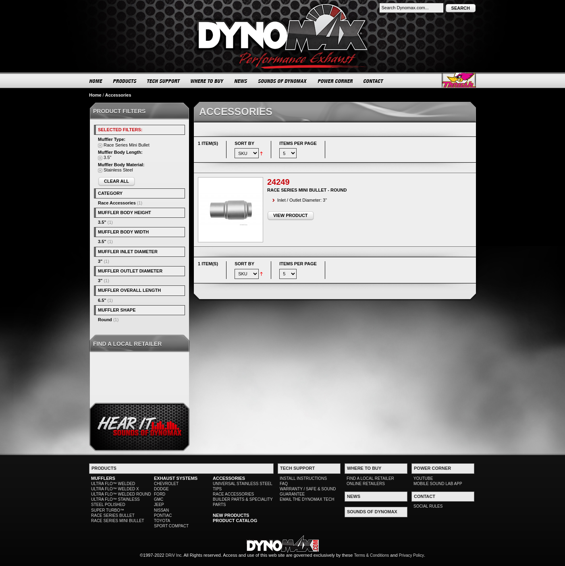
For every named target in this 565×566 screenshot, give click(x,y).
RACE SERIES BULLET (113, 515)
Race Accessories (117, 202)
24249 (278, 182)
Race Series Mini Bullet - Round (307, 190)
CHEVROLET (166, 483)
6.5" (102, 300)
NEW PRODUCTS (231, 515)
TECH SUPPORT (164, 81)
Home (95, 95)
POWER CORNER (335, 81)
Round (105, 319)
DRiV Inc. (174, 555)
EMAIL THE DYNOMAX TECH (307, 499)
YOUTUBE (423, 478)
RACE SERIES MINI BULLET (117, 520)
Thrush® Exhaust (459, 80)
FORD (159, 494)
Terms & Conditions (371, 555)
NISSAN (161, 510)
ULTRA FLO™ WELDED (113, 483)
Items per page (298, 143)
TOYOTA (162, 520)
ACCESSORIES (229, 478)
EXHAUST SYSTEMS (175, 478)
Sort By (244, 143)
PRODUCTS (125, 81)
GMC (158, 499)
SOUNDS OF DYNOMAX (282, 81)
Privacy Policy (411, 555)
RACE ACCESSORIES (233, 494)
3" (100, 261)
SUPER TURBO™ (107, 510)
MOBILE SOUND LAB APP (437, 483)
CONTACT (374, 81)
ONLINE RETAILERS (366, 483)
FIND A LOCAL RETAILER (370, 478)
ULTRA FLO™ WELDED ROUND (121, 494)
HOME (96, 81)
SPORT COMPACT (171, 526)
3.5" (102, 222)
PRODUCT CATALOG (235, 520)
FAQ (284, 483)
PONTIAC (163, 515)
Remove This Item (100, 145)
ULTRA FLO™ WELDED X (115, 489)
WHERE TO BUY (207, 81)
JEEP (159, 504)
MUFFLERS (103, 478)
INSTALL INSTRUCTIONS (303, 478)
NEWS (241, 81)
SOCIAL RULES (427, 506)
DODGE (161, 489)
